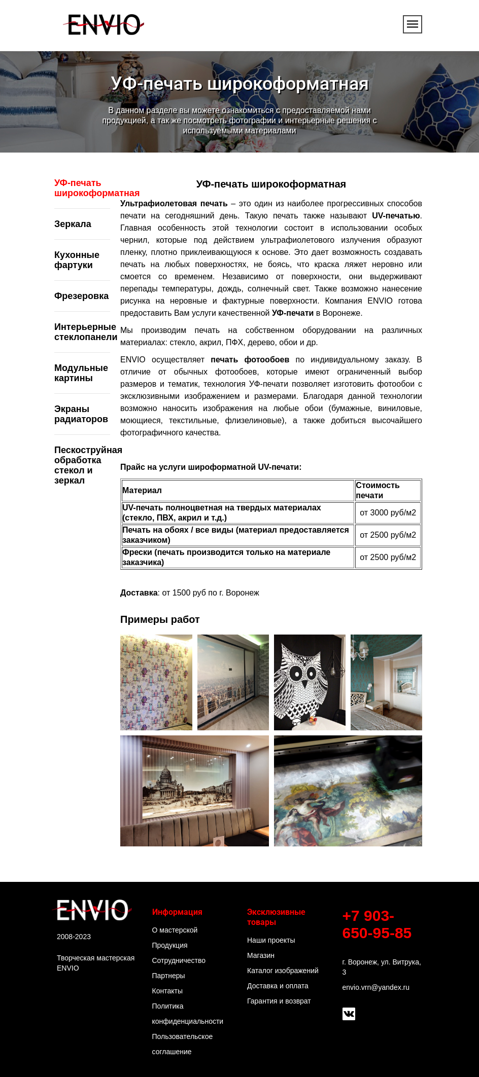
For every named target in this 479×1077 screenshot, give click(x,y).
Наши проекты (271, 940)
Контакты (167, 991)
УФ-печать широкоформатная (97, 188)
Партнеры (168, 976)
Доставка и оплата (278, 986)
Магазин (261, 955)
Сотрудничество (179, 960)
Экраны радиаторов (81, 414)
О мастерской (175, 930)
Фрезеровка (81, 296)
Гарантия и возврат (279, 1001)
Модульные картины (81, 373)
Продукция (170, 945)
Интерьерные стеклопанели (86, 332)
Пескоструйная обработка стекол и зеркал (88, 465)
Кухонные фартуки (76, 260)
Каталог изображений (283, 971)
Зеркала (72, 224)
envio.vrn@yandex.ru (376, 987)
